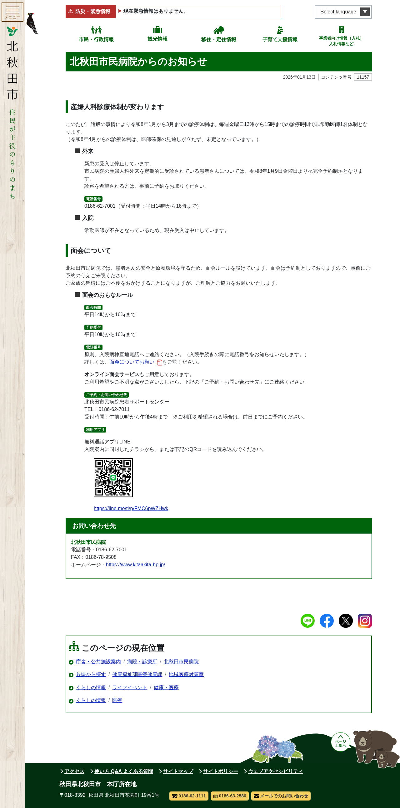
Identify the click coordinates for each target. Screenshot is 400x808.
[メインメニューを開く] (12, 12)
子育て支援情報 (280, 39)
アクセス (74, 771)
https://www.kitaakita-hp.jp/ (135, 564)
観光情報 (158, 38)
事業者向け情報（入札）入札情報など (341, 41)
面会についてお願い (135, 362)
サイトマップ (178, 771)
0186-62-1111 (189, 795)
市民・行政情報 (96, 39)
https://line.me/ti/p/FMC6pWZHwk (131, 484)
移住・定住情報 (218, 39)
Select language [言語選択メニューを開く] (338, 11)
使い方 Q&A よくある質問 (123, 771)
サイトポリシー (220, 771)
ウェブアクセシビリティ (275, 771)
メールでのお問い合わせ (281, 795)
